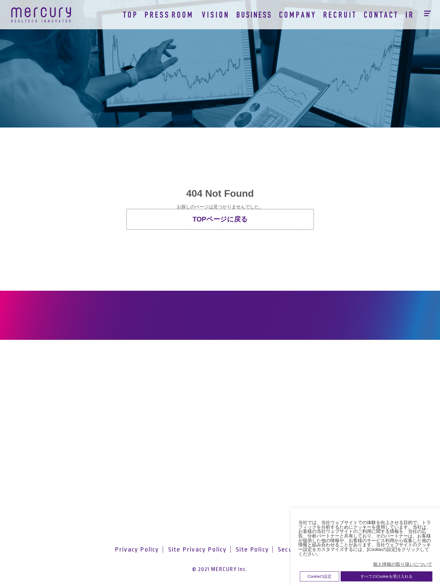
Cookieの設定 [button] (319, 576)
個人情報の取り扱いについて (402, 564)
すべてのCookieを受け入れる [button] (386, 576)
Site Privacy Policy (197, 549)
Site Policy (252, 549)
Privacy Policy (137, 549)
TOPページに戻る (220, 219)
